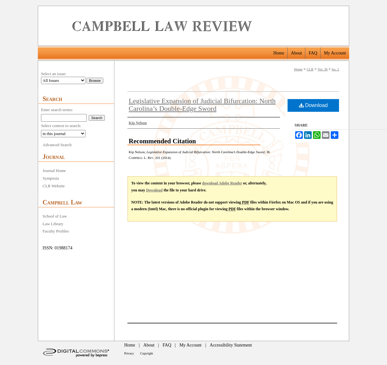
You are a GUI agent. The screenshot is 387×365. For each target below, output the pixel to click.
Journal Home (54, 170)
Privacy (129, 353)
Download (313, 105)
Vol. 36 (322, 69)
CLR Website (54, 185)
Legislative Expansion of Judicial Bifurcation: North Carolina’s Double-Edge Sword (202, 104)
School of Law (55, 216)
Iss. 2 (335, 69)
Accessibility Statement (231, 345)
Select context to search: (61, 125)
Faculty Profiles (56, 231)
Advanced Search (57, 144)
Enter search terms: (57, 109)
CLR (310, 69)
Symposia (51, 178)
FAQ (167, 345)
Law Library (53, 223)
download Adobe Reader (222, 183)
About (148, 345)
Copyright (146, 353)
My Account (191, 345)
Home (298, 69)
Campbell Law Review (208, 26)
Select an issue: (53, 73)
